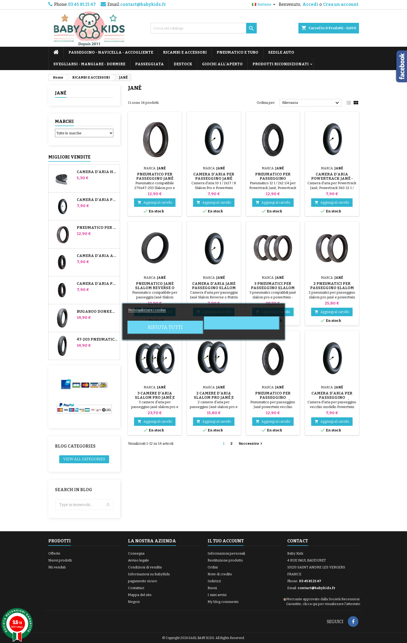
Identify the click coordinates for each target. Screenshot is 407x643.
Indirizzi (214, 581)
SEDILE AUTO (281, 52)
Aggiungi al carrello (155, 202)
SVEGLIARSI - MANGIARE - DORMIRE (89, 64)
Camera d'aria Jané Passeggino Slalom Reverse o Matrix (214, 287)
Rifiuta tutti (165, 327)
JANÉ (60, 93)
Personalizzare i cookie (147, 310)
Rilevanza (311, 103)
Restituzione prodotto (225, 560)
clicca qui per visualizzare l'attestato (331, 604)
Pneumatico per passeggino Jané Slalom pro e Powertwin (97, 228)
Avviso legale (138, 560)
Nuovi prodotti (60, 560)
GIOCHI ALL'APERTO (222, 64)
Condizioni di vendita (145, 567)
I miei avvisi (217, 595)
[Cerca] (204, 28)
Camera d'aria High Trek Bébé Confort (97, 172)
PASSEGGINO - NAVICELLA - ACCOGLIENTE (110, 52)
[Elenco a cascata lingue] (264, 4)
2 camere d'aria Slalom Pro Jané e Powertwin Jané (214, 397)
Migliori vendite (69, 157)
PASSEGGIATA (149, 64)
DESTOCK (183, 64)
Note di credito (220, 574)
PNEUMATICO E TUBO (237, 52)
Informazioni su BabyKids (149, 574)
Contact (297, 540)
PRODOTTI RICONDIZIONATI (280, 64)
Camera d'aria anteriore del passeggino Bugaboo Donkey (97, 256)
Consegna (136, 553)
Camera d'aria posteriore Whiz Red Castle (97, 284)
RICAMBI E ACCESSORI (185, 52)
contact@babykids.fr (143, 4)
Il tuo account (226, 540)
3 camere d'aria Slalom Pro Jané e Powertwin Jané (155, 397)
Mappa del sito (140, 595)
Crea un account (340, 4)
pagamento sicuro (142, 581)
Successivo (251, 443)
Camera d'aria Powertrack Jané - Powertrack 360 (332, 178)
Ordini (213, 567)
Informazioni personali (226, 553)
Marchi (64, 121)
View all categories (84, 459)
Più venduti (57, 567)
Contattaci (136, 588)
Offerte (54, 553)
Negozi (134, 602)
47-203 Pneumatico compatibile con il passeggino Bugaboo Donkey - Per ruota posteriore (97, 339)
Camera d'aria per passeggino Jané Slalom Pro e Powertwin (97, 200)
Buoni (212, 588)
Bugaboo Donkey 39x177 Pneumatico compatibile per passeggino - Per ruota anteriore (97, 312)
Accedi (310, 4)
